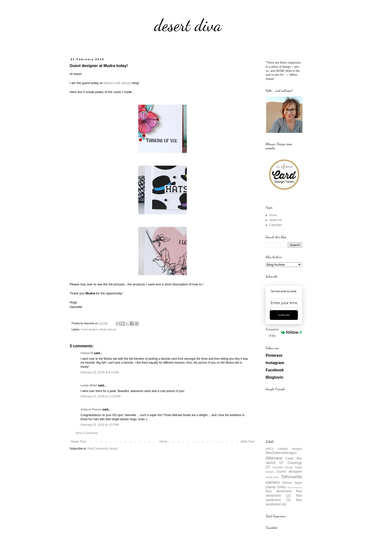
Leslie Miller (89, 385)
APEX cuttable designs (284, 449)
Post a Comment (86, 433)
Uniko (281, 487)
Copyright (275, 225)
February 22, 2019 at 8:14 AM (100, 372)
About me (275, 220)
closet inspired (294, 487)
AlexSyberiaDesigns (281, 453)
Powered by (284, 332)
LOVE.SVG (272, 477)
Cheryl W (87, 353)
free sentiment (278, 491)
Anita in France (91, 409)
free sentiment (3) (284, 498)
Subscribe (284, 314)
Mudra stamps (108, 329)
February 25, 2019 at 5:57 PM (100, 425)
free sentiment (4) (284, 502)
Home (163, 441)
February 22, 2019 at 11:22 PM (100, 396)
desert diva (188, 25)
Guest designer (89, 329)
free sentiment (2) (284, 493)
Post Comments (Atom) (102, 448)
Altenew (274, 458)
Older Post (247, 441)
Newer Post (78, 441)
